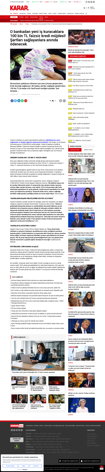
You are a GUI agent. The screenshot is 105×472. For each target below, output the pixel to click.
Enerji (52, 439)
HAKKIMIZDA (29, 425)
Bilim (61, 447)
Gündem (40, 450)
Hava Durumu (91, 434)
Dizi (45, 450)
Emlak (41, 439)
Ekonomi (35, 13)
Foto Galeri (30, 452)
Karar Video (62, 13)
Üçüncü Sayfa (34, 17)
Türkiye (41, 17)
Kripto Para (43, 13)
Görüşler (70, 13)
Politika (21, 17)
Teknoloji (29, 447)
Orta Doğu (36, 436)
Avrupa (49, 436)
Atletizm (52, 441)
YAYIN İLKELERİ (48, 425)
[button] (50, 100)
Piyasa (37, 439)
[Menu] (86, 13)
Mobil (37, 447)
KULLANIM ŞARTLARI (58, 425)
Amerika (43, 436)
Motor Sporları (60, 441)
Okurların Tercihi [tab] (75, 149)
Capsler (43, 452)
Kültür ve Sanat (61, 452)
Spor (50, 13)
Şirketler (68, 439)
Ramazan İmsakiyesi (93, 445)
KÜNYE (41, 425)
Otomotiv (47, 439)
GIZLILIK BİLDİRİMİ (70, 425)
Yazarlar (22, 13)
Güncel (15, 13)
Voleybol (46, 441)
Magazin (40, 444)
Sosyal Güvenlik (60, 439)
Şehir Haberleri (91, 443)
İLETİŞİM (36, 425)
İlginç (58, 450)
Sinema (48, 450)
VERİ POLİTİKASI (80, 425)
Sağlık (45, 444)
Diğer (67, 441)
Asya (53, 436)
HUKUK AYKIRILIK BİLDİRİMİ (92, 425)
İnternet (41, 447)
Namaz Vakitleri (92, 436)
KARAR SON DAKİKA (17, 440)
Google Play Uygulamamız (70, 461)
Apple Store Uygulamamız (91, 461)
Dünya (29, 13)
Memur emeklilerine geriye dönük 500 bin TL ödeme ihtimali (37, 20)
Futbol (34, 441)
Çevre (46, 17)
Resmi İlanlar (79, 13)
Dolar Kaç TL (91, 441)
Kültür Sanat (52, 444)
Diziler (35, 444)
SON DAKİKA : (14, 20)
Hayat (55, 13)
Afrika (57, 436)
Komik (54, 450)
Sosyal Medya (49, 447)
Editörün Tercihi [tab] (88, 149)
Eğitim (27, 17)
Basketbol (39, 441)
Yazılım (57, 447)
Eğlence (58, 444)
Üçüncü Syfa (42, 433)
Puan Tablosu (91, 438)
